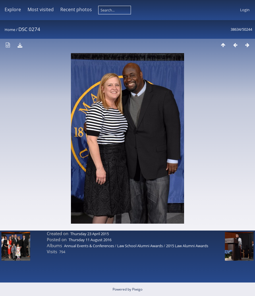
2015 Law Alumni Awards (187, 245)
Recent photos (76, 9)
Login (245, 9)
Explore (13, 9)
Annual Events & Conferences (89, 245)
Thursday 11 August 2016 (90, 239)
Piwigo (137, 289)
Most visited (41, 9)
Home (10, 29)
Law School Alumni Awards (140, 245)
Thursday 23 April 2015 (89, 233)
